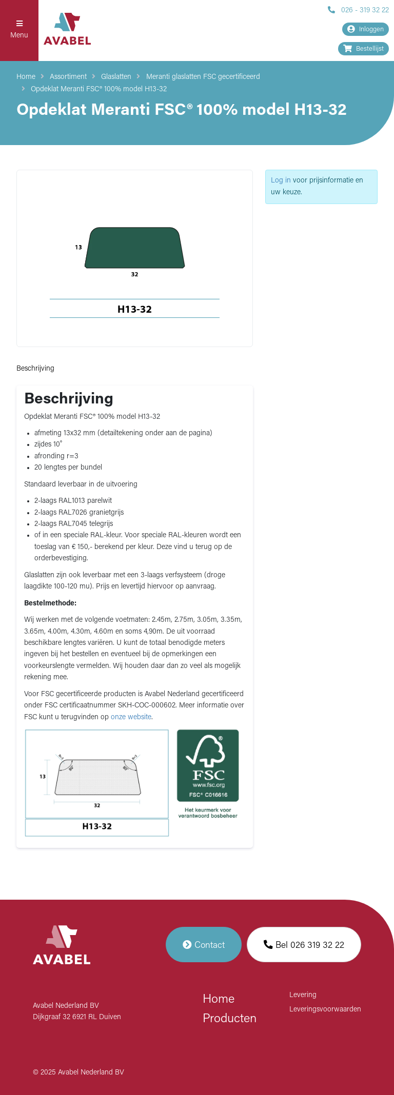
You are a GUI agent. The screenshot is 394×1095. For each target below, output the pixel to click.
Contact (204, 945)
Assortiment (68, 77)
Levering (303, 995)
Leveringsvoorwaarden (325, 1009)
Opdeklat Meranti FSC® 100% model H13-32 (99, 89)
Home (25, 77)
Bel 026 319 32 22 (304, 945)
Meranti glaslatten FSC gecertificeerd (203, 77)
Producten (230, 1019)
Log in (281, 181)
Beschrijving (35, 369)
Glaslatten (116, 77)
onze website (131, 717)
